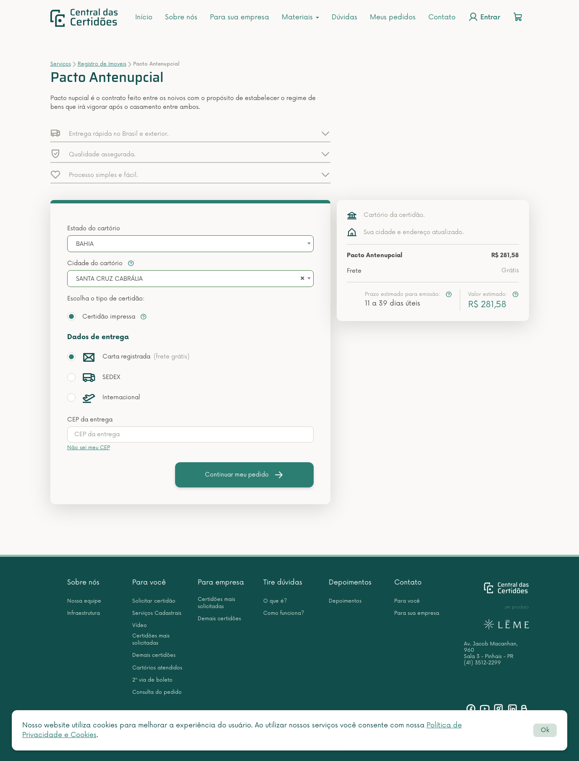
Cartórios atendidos (157, 668)
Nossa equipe (84, 601)
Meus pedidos (393, 17)
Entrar (484, 17)
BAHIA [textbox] (85, 244)
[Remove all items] (301, 279)
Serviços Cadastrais (156, 613)
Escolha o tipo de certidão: (105, 298)
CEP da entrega (90, 419)
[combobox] (190, 243)
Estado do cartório (93, 228)
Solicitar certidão (154, 601)
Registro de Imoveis (102, 64)
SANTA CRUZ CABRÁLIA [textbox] (109, 278)
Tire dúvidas (282, 582)
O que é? (275, 601)
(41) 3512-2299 (482, 663)
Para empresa (221, 582)
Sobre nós (181, 17)
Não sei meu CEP (88, 448)
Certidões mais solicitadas (151, 639)
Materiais (300, 17)
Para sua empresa (239, 17)
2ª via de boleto (152, 680)
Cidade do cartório (100, 263)
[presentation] (190, 434)
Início (143, 17)
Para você (149, 582)
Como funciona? (283, 613)
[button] (190, 133)
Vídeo (139, 625)
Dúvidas (344, 17)
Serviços (60, 64)
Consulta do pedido (157, 692)
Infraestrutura (83, 613)
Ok (545, 730)
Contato (442, 17)
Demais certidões (154, 655)
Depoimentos (350, 582)
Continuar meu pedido (244, 475)
